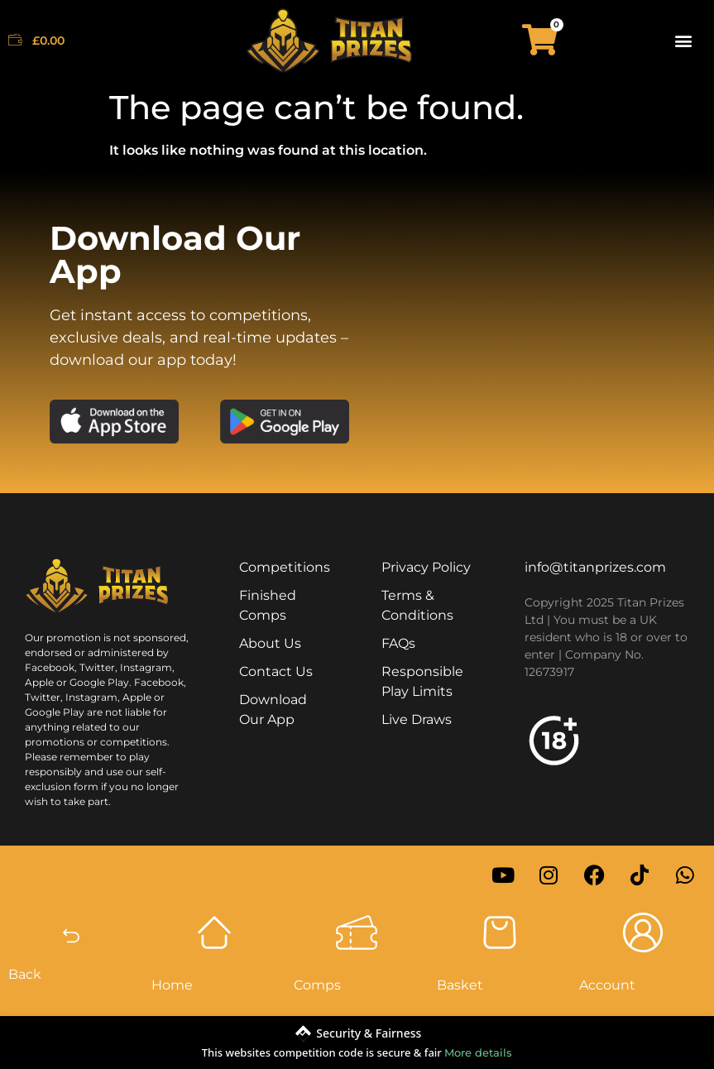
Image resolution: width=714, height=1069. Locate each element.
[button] (683, 40)
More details (478, 1052)
